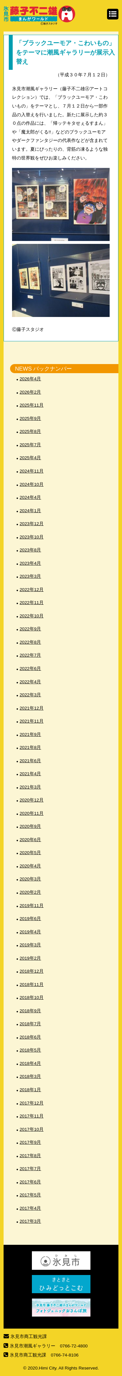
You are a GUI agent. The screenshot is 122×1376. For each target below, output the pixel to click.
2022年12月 (32, 589)
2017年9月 (30, 1142)
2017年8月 (30, 1155)
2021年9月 (30, 734)
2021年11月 (32, 721)
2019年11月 (32, 905)
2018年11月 (32, 984)
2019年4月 (30, 931)
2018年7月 (30, 1023)
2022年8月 (30, 642)
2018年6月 (30, 1037)
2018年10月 (32, 997)
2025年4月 (30, 457)
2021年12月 (32, 708)
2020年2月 (30, 892)
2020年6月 (30, 839)
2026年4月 (30, 378)
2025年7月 (30, 444)
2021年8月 (30, 747)
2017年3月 (30, 1221)
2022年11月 (32, 602)
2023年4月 (30, 563)
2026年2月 (30, 392)
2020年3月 (30, 879)
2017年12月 (32, 1103)
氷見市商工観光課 (28, 1336)
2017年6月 (30, 1182)
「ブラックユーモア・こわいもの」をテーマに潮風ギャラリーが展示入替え (65, 52)
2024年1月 (30, 510)
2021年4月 (30, 773)
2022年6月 (30, 668)
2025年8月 (30, 431)
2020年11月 (32, 813)
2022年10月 (32, 615)
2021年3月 (30, 787)
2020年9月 (30, 826)
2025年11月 (32, 405)
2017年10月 (32, 1129)
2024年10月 (32, 484)
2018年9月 (30, 1010)
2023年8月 (30, 550)
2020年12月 (32, 800)
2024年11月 (32, 471)
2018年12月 (32, 971)
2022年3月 (30, 694)
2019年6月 (30, 918)
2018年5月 (30, 1050)
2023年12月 (32, 523)
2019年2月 (30, 958)
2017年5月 (30, 1195)
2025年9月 (30, 418)
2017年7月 (30, 1168)
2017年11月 (32, 1116)
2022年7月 (30, 655)
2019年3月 (30, 944)
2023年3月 (30, 576)
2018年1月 (30, 1089)
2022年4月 (30, 681)
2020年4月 (30, 866)
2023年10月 (32, 537)
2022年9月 (30, 628)
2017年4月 (30, 1208)
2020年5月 (30, 852)
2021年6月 (30, 760)
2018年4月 (30, 1063)
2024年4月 (30, 497)
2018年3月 (30, 1076)
